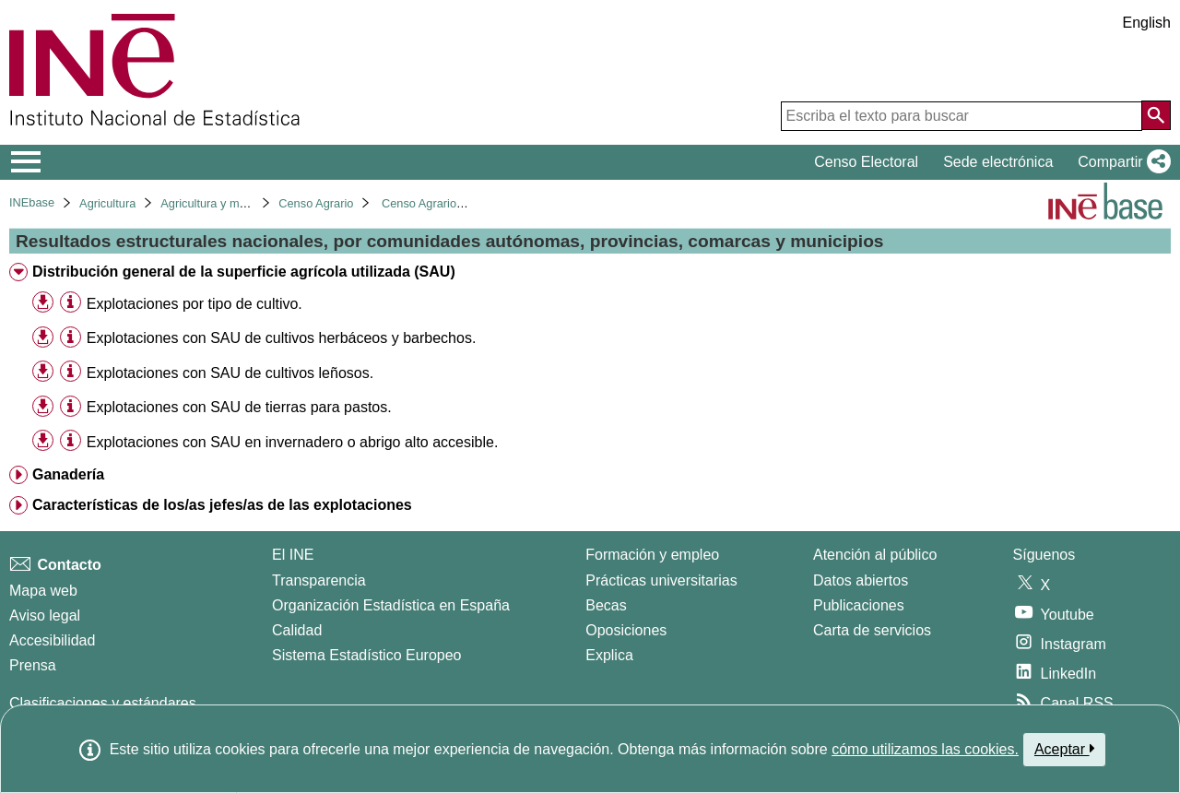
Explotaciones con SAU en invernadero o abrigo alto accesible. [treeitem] (293, 442)
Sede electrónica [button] (998, 162)
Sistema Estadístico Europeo (366, 655)
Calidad (297, 630)
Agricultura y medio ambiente (236, 203)
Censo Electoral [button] (866, 162)
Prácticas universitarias (661, 580)
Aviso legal (44, 615)
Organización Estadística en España (391, 605)
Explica (609, 655)
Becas (605, 605)
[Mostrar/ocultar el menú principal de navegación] (26, 162)
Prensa (32, 665)
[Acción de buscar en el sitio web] (1156, 115)
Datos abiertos (860, 580)
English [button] (1147, 22)
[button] (1120, 162)
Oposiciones (626, 630)
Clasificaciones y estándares (102, 703)
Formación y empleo (652, 554)
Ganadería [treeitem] (68, 474)
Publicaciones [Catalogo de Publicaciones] (858, 605)
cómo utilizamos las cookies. (925, 749)
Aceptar (1064, 748)
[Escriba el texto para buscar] (961, 116)
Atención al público (875, 554)
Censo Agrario (315, 203)
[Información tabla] (70, 302)
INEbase (31, 202)
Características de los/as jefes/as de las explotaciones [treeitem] (222, 505)
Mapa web (43, 590)
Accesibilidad (52, 640)
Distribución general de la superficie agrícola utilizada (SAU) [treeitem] (243, 271)
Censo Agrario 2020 (434, 203)
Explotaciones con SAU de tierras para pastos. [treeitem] (239, 407)
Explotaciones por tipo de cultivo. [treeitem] (194, 304)
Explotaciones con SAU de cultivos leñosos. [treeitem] (230, 373)
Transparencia (319, 580)
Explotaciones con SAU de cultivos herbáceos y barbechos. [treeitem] (281, 338)
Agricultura (107, 203)
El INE (292, 554)
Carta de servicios (872, 630)
